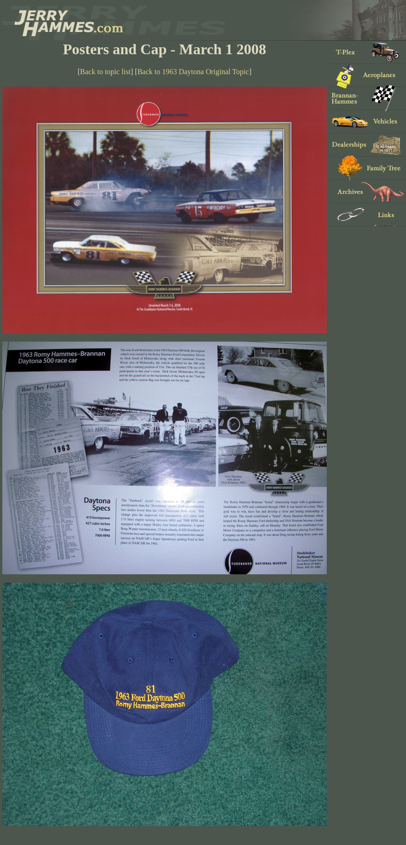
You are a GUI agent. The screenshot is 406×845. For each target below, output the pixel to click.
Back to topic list (105, 72)
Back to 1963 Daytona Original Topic (193, 72)
